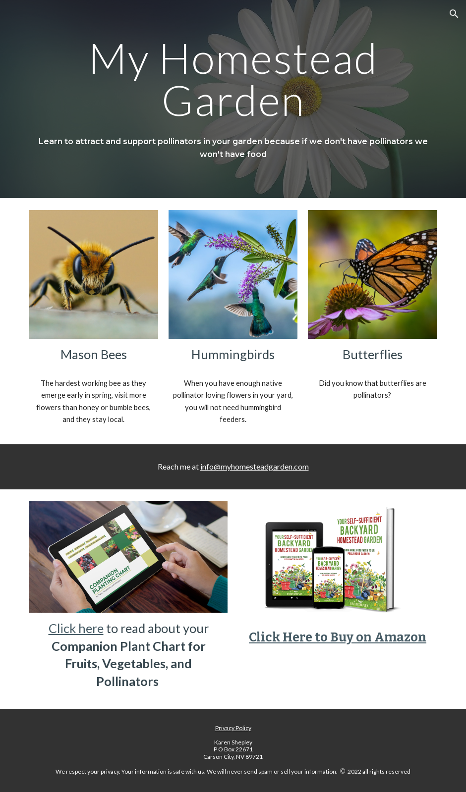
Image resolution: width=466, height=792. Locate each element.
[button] (454, 14)
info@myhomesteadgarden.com (254, 466)
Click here (76, 628)
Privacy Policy (233, 728)
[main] (233, 79)
